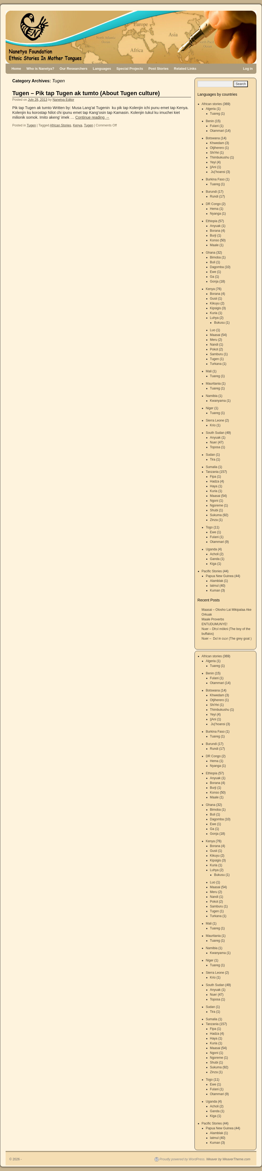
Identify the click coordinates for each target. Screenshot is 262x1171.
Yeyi (213, 162)
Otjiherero (217, 148)
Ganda (215, 559)
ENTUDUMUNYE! (215, 624)
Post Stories (158, 69)
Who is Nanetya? (40, 69)
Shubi (214, 510)
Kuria (213, 313)
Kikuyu (215, 303)
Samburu (216, 354)
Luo (212, 330)
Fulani (214, 126)
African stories (212, 104)
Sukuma (216, 515)
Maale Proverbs (213, 619)
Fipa (213, 476)
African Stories (60, 125)
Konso (214, 240)
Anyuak (215, 226)
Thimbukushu (219, 157)
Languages (102, 69)
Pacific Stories (212, 571)
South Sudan (215, 433)
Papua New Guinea (219, 576)
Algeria (211, 109)
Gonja (214, 281)
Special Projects (129, 69)
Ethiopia (211, 221)
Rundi (214, 196)
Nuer (213, 442)
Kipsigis (215, 308)
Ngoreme (216, 505)
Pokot (214, 349)
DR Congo (213, 204)
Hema (214, 209)
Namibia (211, 396)
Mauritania (213, 383)
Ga (212, 277)
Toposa (215, 447)
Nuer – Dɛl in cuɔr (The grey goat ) (227, 638)
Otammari (217, 131)
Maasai (215, 335)
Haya (213, 486)
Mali (209, 371)
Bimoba (215, 257)
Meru (213, 340)
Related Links (185, 69)
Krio (213, 425)
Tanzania (212, 472)
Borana (215, 231)
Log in (248, 69)
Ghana (210, 252)
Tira (212, 459)
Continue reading (92, 117)
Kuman (215, 590)
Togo (209, 527)
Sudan (210, 455)
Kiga (213, 564)
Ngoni (214, 501)
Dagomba (217, 267)
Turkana (216, 364)
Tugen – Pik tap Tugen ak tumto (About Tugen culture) (86, 93)
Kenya (77, 125)
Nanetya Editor (63, 100)
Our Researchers (73, 69)
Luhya (214, 318)
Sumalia (211, 467)
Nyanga (215, 213)
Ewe (213, 272)
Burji (213, 235)
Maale (214, 245)
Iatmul (214, 586)
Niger (209, 408)
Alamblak (216, 581)
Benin (210, 121)
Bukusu (219, 322)
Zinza (214, 520)
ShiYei (214, 152)
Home (16, 69)
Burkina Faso (215, 179)
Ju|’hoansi (217, 172)
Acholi (214, 554)
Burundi (211, 192)
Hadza (214, 481)
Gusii (213, 298)
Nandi (214, 344)
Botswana (213, 138)
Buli (212, 262)
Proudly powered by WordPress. (182, 1159)
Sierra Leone (215, 420)
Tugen (31, 125)
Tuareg (215, 113)
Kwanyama (218, 401)
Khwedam (217, 143)
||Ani (213, 167)
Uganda (211, 549)
